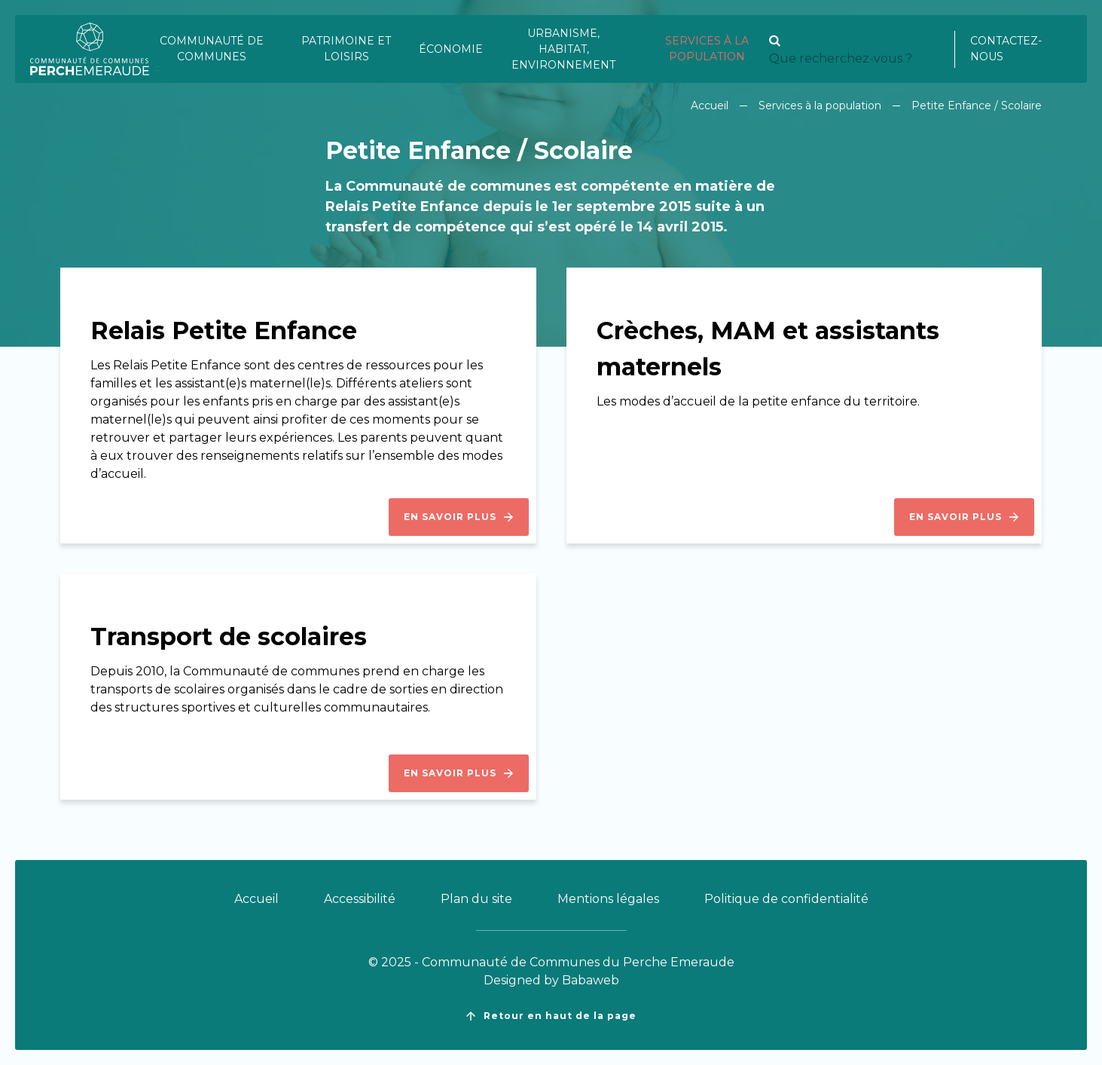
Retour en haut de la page (551, 1016)
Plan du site (476, 899)
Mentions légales (608, 899)
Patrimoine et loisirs (346, 48)
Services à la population (707, 48)
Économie (451, 49)
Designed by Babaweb (551, 980)
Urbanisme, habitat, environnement (563, 49)
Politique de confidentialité (786, 899)
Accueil (709, 105)
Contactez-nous (1006, 48)
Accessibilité (359, 899)
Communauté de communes (212, 48)
